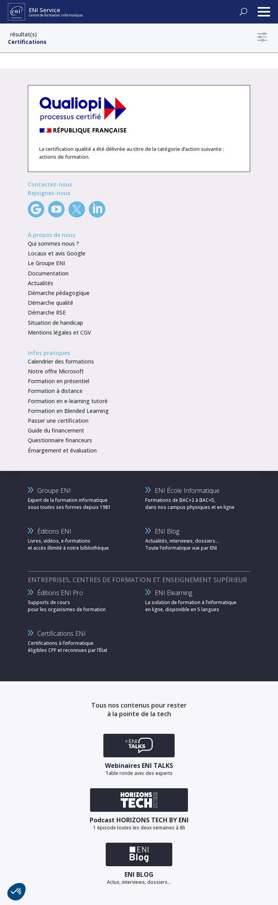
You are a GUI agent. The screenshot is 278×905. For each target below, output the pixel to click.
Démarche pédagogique (59, 293)
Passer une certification (58, 420)
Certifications (27, 41)
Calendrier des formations (61, 361)
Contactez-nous (50, 184)
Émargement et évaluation (62, 450)
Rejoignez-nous (49, 193)
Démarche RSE (47, 312)
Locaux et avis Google (56, 253)
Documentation (48, 273)
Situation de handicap (55, 322)
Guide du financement (56, 430)
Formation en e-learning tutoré (68, 401)
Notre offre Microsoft (56, 371)
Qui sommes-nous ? (53, 243)
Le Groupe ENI (46, 263)
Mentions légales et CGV (59, 332)
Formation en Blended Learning (68, 410)
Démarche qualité (50, 302)
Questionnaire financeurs (60, 440)
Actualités (40, 283)
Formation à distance (55, 391)
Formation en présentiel (58, 381)
